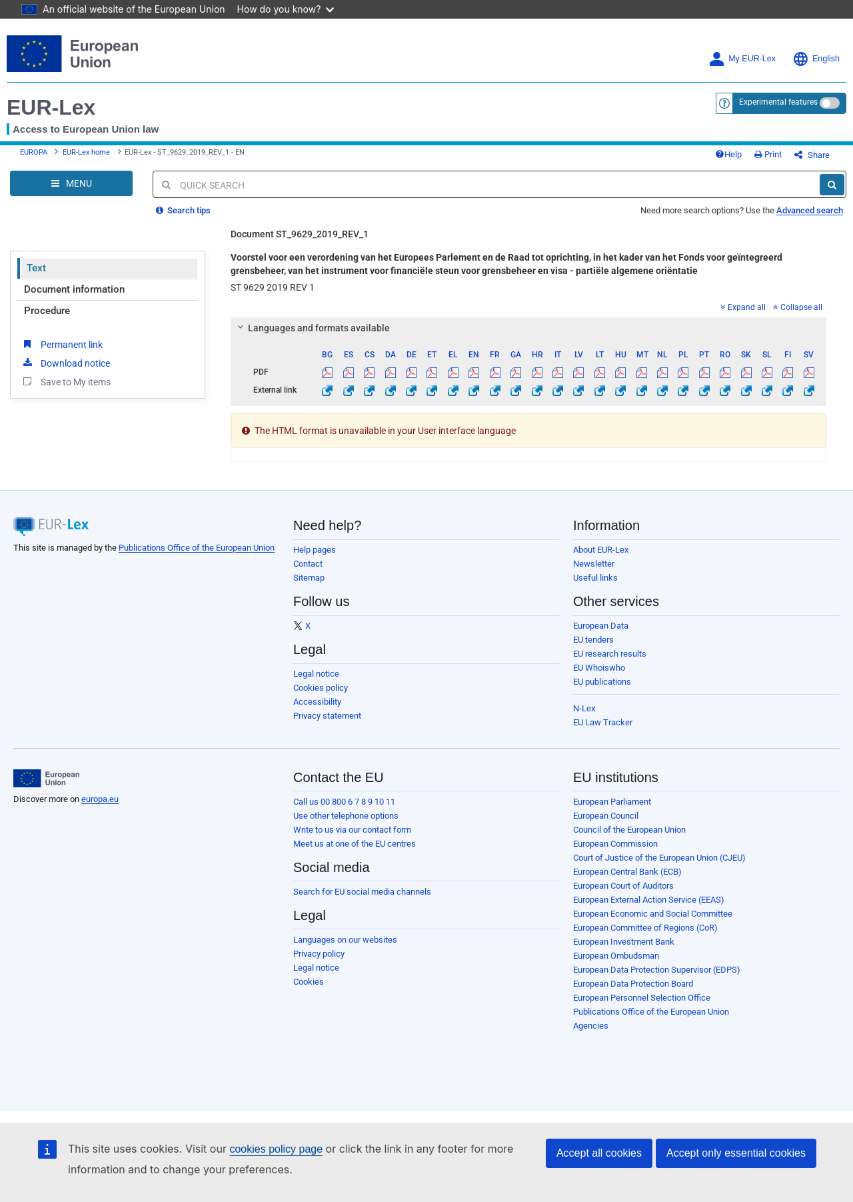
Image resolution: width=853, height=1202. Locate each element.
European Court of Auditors (623, 886)
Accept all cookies (599, 1153)
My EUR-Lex (742, 59)
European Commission (615, 844)
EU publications (602, 682)
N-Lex (584, 708)
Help (728, 154)
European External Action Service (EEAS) (648, 900)
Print (768, 154)
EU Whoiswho (599, 668)
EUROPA (33, 152)
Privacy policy (319, 954)
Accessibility (317, 702)
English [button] (816, 59)
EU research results (609, 654)
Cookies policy (320, 688)
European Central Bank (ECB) (627, 872)
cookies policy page (276, 1149)
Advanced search (809, 210)
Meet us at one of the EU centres (354, 844)
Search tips (183, 210)
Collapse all (797, 307)
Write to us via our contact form (352, 830)
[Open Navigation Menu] (71, 183)
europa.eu (100, 799)
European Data (600, 626)
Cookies (308, 982)
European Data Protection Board (633, 984)
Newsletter (593, 564)
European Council (605, 816)
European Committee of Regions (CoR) (645, 928)
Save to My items (66, 381)
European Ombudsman (616, 956)
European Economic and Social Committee (652, 914)
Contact (308, 564)
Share (812, 155)
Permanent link (62, 344)
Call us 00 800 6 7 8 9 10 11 (344, 802)
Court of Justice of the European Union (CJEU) (659, 858)
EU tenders (593, 640)
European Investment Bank (623, 942)
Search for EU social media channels (362, 892)
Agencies (590, 1026)
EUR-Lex (51, 107)
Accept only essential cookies (736, 1153)
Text (36, 268)
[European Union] (46, 778)
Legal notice (316, 674)
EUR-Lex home (86, 152)
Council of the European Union (629, 830)
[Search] (832, 184)
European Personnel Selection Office (641, 998)
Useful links (595, 578)
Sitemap (309, 578)
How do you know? (286, 9)
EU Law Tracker (602, 722)
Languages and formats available (312, 328)
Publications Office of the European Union (197, 548)
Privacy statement (327, 716)
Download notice (65, 362)
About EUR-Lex (600, 550)
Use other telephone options (346, 816)
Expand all (743, 307)
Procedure (47, 311)
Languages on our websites (345, 940)
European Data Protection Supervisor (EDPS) (656, 970)
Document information (74, 289)
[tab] (528, 328)
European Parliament (612, 802)
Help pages (314, 550)
